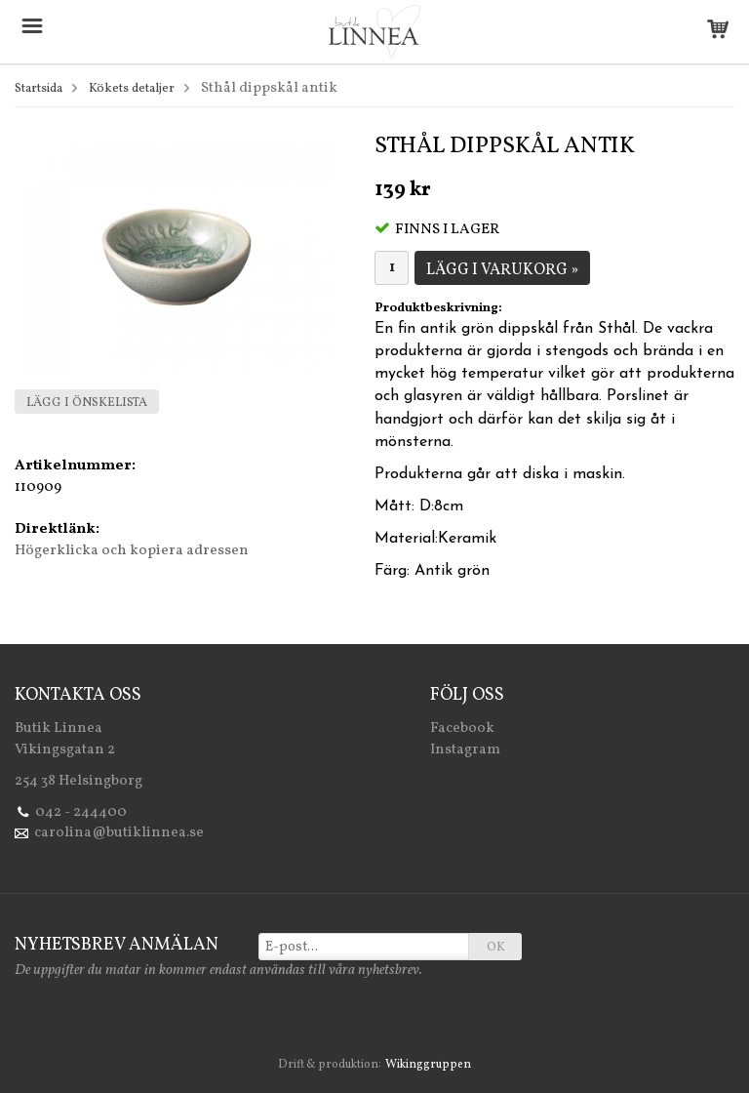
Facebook (462, 728)
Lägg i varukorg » (502, 270)
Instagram (465, 750)
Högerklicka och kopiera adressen (132, 551)
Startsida (38, 89)
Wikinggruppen (428, 1065)
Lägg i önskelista (86, 403)
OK (496, 947)
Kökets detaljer (132, 89)
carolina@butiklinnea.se (119, 833)
